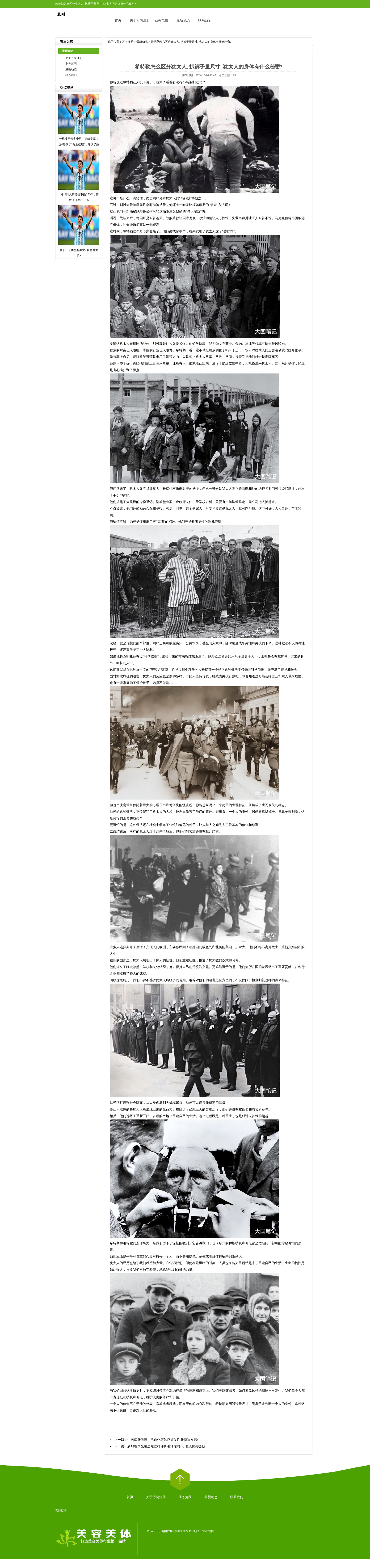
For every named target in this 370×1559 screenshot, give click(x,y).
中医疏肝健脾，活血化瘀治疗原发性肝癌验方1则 (162, 1440)
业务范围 (161, 20)
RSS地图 (194, 1531)
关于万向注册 (140, 20)
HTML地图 (207, 1531)
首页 (118, 20)
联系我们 (204, 20)
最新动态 (183, 20)
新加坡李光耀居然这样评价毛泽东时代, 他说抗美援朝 (166, 1446)
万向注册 (127, 41)
